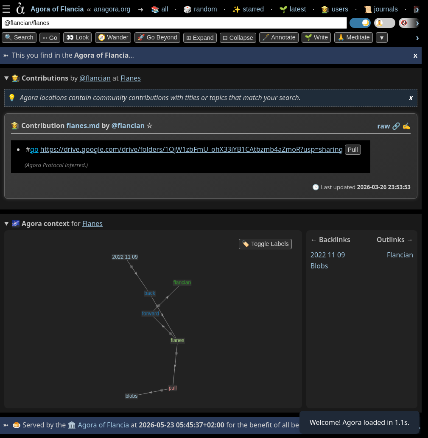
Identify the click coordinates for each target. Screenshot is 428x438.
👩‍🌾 (15, 125)
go (34, 149)
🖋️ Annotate (279, 37)
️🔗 (396, 126)
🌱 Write (316, 37)
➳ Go (49, 37)
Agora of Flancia (103, 425)
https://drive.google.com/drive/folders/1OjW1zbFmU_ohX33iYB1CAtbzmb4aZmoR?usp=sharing (191, 149)
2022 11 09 (328, 254)
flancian (400, 254)
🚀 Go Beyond (157, 37)
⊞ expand (200, 37)
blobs (319, 266)
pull (353, 149)
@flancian (95, 78)
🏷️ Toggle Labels (265, 243)
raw (384, 126)
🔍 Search (19, 37)
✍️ (406, 126)
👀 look (77, 37)
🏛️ (71, 425)
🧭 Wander (113, 37)
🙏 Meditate (353, 37)
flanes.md (83, 125)
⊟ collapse (238, 37)
